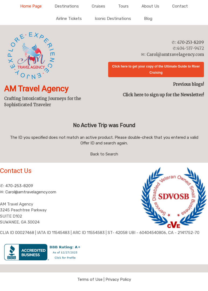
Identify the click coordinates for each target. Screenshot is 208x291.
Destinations (67, 6)
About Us (150, 6)
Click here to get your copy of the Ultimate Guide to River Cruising (156, 69)
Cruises (98, 6)
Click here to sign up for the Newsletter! (163, 94)
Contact (180, 6)
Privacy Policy (118, 279)
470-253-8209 (190, 42)
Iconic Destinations (113, 18)
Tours (123, 6)
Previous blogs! (188, 84)
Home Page (31, 6)
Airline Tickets (69, 18)
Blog (148, 18)
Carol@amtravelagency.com (175, 54)
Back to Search (104, 154)
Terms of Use (90, 279)
